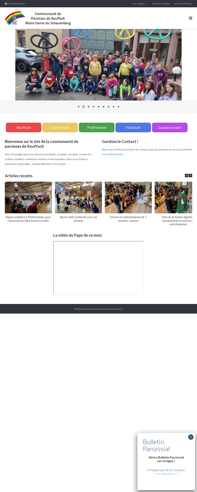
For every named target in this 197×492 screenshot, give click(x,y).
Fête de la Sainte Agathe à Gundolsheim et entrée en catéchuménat (178, 220)
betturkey (37, 455)
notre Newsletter (112, 154)
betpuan (55, 422)
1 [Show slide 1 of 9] (78, 107)
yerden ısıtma (104, 349)
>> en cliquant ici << (166, 473)
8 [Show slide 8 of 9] (113, 107)
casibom (187, 373)
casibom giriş (179, 359)
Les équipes (139, 3)
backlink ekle (7, 315)
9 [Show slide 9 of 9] (118, 107)
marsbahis (146, 359)
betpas (26, 455)
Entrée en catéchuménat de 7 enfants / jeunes (128, 218)
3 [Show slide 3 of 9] (88, 107)
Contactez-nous (16, 3)
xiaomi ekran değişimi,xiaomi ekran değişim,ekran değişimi (77, 315)
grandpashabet (161, 359)
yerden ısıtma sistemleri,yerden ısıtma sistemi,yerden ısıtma (45, 330)
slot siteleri (114, 417)
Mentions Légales (161, 3)
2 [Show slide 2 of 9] (83, 107)
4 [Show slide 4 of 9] (93, 107)
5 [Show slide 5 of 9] (98, 107)
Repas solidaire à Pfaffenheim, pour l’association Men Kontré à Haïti (28, 218)
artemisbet (107, 359)
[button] (190, 175)
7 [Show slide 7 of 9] (108, 107)
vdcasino (134, 359)
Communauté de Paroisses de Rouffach (102, 308)
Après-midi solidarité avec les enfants (78, 218)
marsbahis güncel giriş (29, 315)
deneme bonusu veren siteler (31, 422)
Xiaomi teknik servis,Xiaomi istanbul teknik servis (158, 349)
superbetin (121, 359)
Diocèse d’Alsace (183, 3)
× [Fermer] (191, 437)
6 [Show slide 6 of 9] (103, 107)
